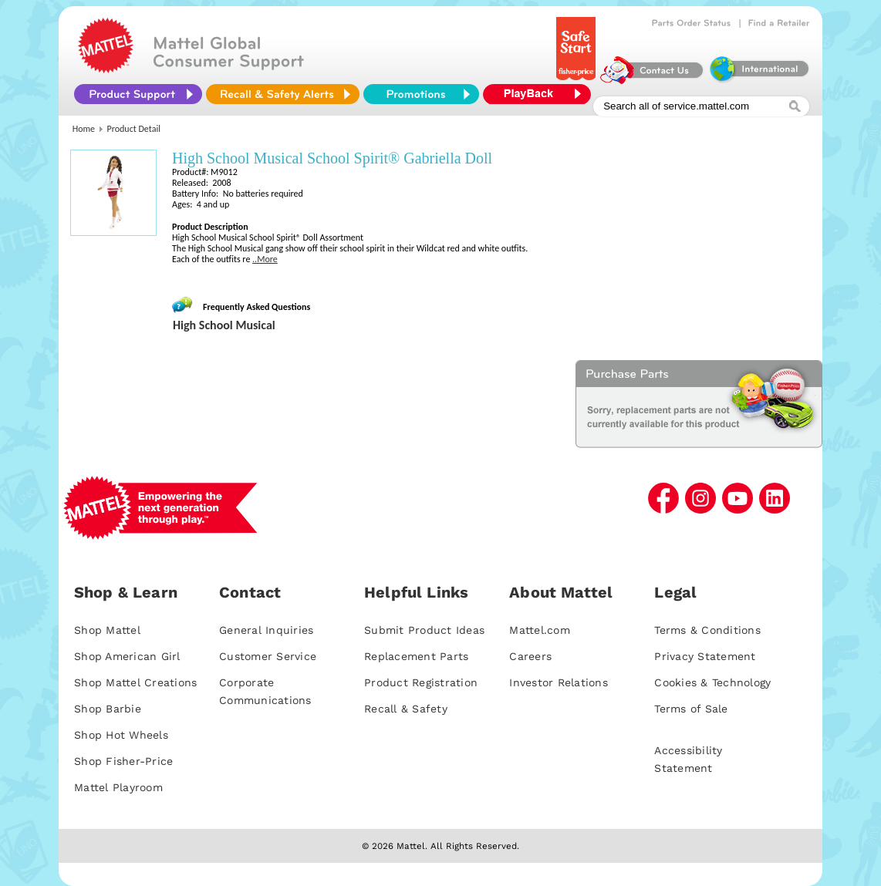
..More (265, 259)
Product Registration (421, 682)
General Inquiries (266, 630)
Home (84, 128)
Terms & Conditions (707, 630)
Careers (530, 656)
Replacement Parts (416, 656)
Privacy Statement (704, 656)
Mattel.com (539, 630)
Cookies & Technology (712, 682)
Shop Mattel (107, 630)
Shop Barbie (107, 708)
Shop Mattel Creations (135, 682)
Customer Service (267, 656)
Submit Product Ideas (424, 630)
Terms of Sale (690, 708)
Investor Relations (558, 682)
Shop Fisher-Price (123, 761)
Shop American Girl (127, 656)
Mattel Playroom (118, 787)
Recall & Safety (405, 708)
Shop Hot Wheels (121, 735)
